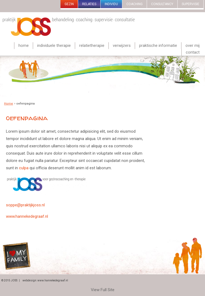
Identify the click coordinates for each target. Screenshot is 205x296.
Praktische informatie (158, 45)
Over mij (192, 45)
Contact (193, 52)
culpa (23, 167)
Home (23, 45)
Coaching (134, 4)
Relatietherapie (91, 45)
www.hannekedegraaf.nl (27, 216)
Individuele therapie (54, 45)
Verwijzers (122, 45)
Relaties (89, 4)
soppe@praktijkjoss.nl (25, 205)
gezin (69, 4)
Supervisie (190, 4)
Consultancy (162, 4)
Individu (111, 4)
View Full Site (102, 289)
